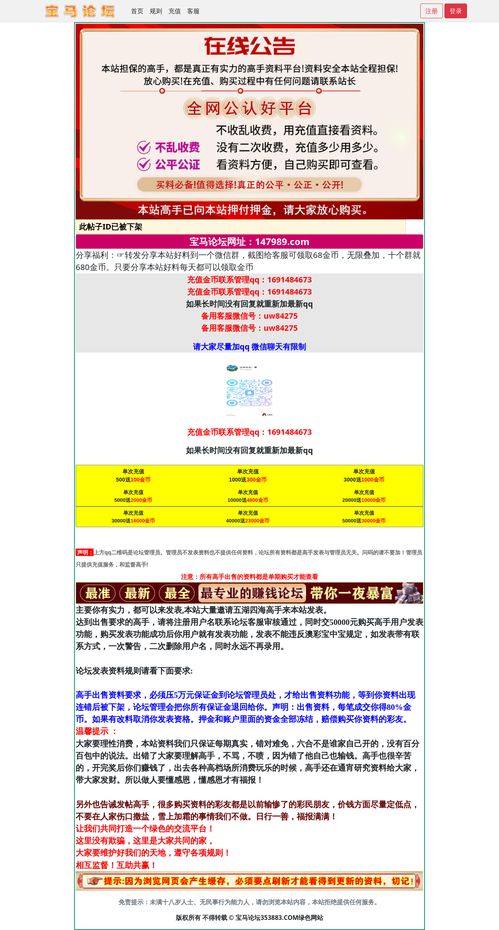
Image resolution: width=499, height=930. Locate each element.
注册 (431, 11)
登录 (455, 11)
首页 (137, 11)
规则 (156, 11)
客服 (193, 11)
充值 (174, 11)
